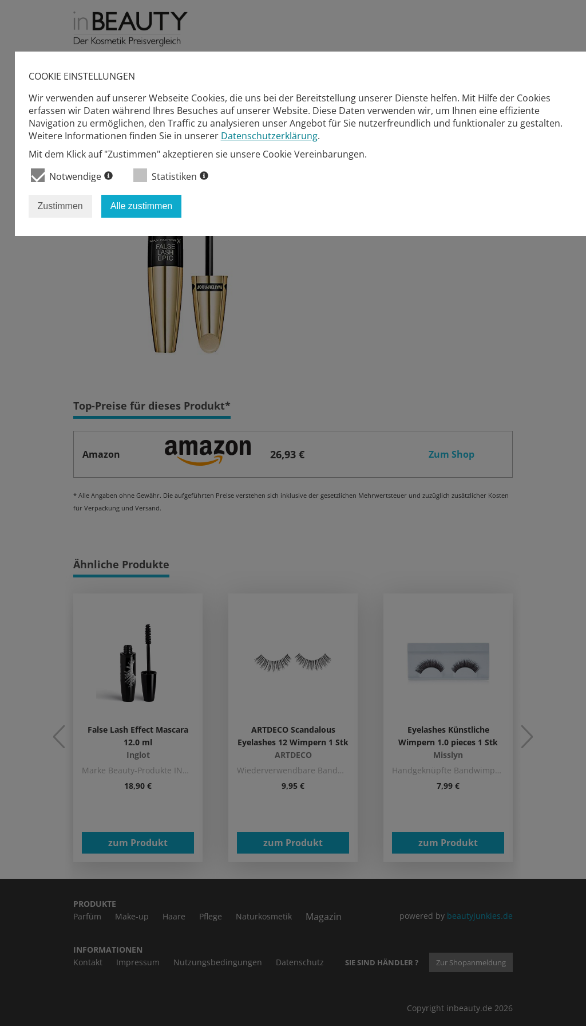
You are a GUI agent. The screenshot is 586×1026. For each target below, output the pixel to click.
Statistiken (170, 175)
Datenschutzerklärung (269, 135)
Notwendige (72, 175)
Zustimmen (60, 206)
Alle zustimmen (141, 206)
